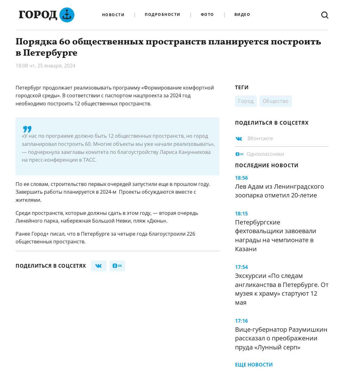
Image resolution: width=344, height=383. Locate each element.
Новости (113, 15)
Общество (276, 101)
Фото (207, 14)
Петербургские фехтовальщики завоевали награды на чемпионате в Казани (275, 235)
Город (246, 101)
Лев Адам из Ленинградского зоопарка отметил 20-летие (279, 191)
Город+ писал (47, 233)
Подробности (163, 14)
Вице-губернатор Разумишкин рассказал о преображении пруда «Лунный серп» (281, 338)
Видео (242, 14)
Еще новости (254, 364)
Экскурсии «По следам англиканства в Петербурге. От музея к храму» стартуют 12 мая (281, 289)
